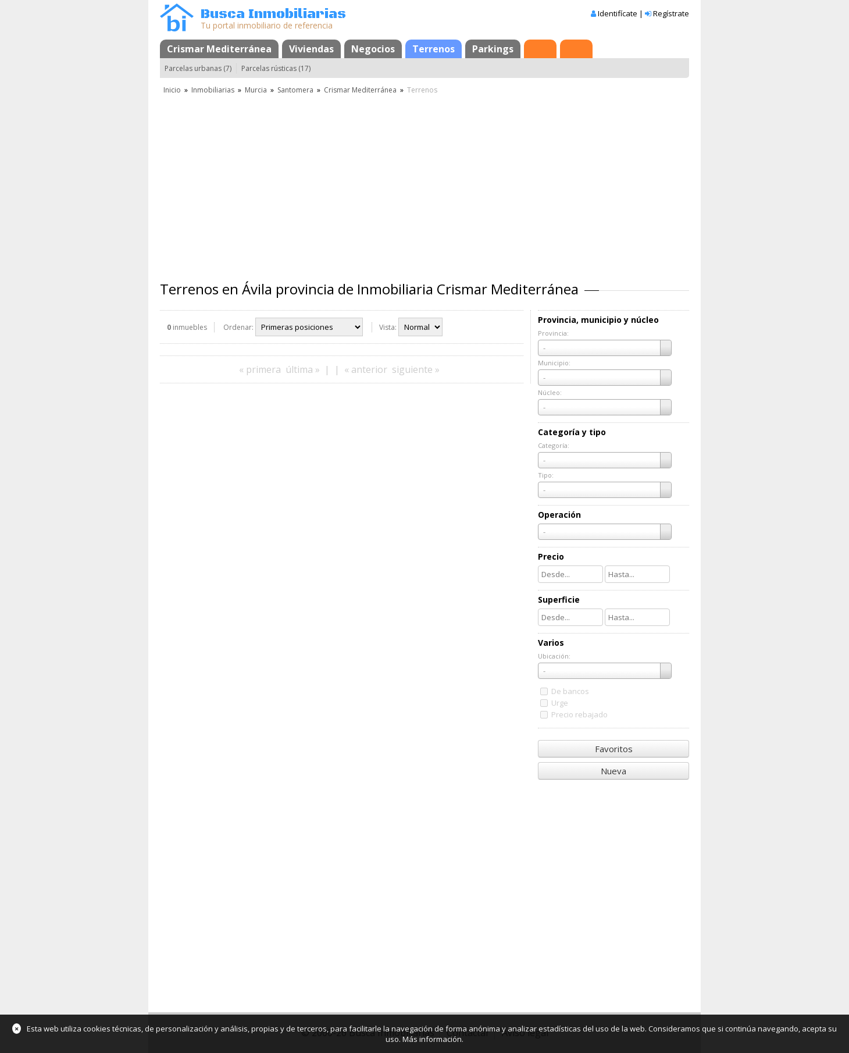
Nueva (613, 771)
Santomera (295, 90)
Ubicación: (554, 656)
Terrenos (433, 48)
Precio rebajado (579, 714)
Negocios (373, 48)
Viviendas (311, 48)
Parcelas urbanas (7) (198, 68)
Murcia (256, 90)
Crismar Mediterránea (219, 48)
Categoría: (553, 445)
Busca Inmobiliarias (273, 14)
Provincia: (553, 333)
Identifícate (617, 13)
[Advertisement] (424, 183)
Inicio (172, 90)
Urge (559, 703)
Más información (432, 1039)
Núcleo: (550, 392)
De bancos (570, 691)
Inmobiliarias (212, 90)
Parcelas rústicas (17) (276, 68)
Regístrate (671, 13)
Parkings (492, 48)
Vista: (388, 327)
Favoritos (614, 749)
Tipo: (546, 475)
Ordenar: (238, 327)
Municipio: (554, 362)
